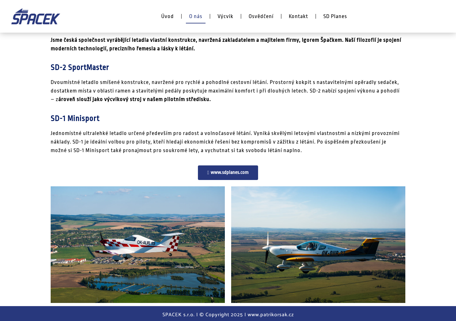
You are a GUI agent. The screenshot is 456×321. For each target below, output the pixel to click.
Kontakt (298, 16)
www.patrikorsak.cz (271, 315)
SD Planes (335, 16)
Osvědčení (261, 16)
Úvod (167, 16)
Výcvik (225, 16)
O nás (195, 16)
